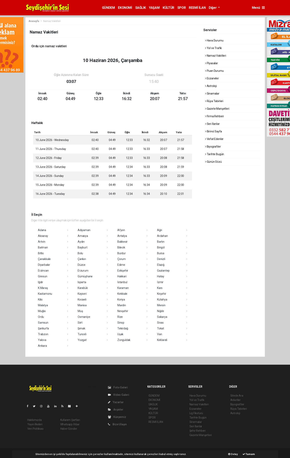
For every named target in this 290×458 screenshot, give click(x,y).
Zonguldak (123, 340)
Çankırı (82, 259)
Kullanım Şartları (70, 420)
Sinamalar (212, 93)
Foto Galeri (118, 387)
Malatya (43, 305)
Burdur (121, 253)
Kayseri (82, 293)
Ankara (42, 345)
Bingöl (161, 247)
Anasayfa (34, 21)
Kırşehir (161, 293)
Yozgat (82, 340)
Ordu (41, 316)
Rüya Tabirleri (214, 101)
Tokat (160, 328)
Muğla (42, 311)
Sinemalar (195, 422)
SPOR (181, 8)
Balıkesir (122, 241)
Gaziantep (163, 270)
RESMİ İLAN (197, 8)
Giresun (42, 276)
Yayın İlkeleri (35, 424)
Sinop (120, 322)
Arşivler (115, 409)
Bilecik (121, 247)
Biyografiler (213, 146)
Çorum (121, 259)
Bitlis (41, 253)
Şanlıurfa (43, 328)
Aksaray (43, 235)
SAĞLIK (140, 8)
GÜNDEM (108, 8)
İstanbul (122, 282)
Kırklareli (162, 340)
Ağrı (159, 230)
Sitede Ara (236, 395)
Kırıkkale (122, 293)
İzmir (160, 282)
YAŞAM (154, 8)
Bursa (160, 253)
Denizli (161, 259)
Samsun (43, 322)
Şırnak (81, 328)
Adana (42, 230)
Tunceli (82, 334)
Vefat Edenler (214, 139)
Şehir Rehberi (197, 430)
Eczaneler (212, 78)
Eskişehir (122, 270)
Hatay (160, 276)
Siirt (80, 322)
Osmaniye (84, 316)
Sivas (160, 322)
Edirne (121, 264)
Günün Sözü (213, 161)
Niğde (160, 311)
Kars (159, 288)
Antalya (122, 235)
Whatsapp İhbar (70, 424)
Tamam (248, 454)
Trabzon (43, 334)
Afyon (121, 230)
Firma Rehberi (214, 116)
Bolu (80, 253)
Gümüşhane (85, 276)
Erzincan (43, 270)
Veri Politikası (35, 428)
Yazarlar (116, 402)
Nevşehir (122, 311)
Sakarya (162, 316)
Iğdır (40, 282)
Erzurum (83, 270)
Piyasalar (211, 63)
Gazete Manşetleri (217, 108)
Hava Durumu (214, 40)
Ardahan (162, 235)
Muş (80, 311)
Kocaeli (82, 299)
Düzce (81, 264)
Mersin (161, 305)
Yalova (42, 340)
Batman (43, 247)
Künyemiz (117, 417)
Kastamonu (45, 293)
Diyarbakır (44, 264)
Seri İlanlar (212, 123)
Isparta (82, 282)
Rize (120, 316)
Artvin (41, 241)
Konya (121, 299)
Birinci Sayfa (213, 131)
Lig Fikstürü (196, 413)
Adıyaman (84, 230)
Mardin (121, 305)
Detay (233, 454)
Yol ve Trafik (213, 48)
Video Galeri (118, 394)
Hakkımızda (34, 420)
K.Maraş (43, 288)
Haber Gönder (68, 428)
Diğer (213, 8)
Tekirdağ (122, 328)
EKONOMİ (125, 8)
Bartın (160, 241)
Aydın (81, 241)
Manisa (82, 305)
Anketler (235, 400)
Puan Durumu (214, 70)
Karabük (83, 288)
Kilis (40, 299)
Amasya (83, 235)
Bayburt (82, 247)
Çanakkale (44, 259)
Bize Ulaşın (117, 424)
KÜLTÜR (168, 8)
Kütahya (162, 299)
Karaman (123, 288)
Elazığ (160, 264)
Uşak (120, 334)
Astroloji (211, 86)
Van (159, 334)
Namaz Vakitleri (51, 21)
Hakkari (122, 276)
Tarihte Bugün (214, 154)
